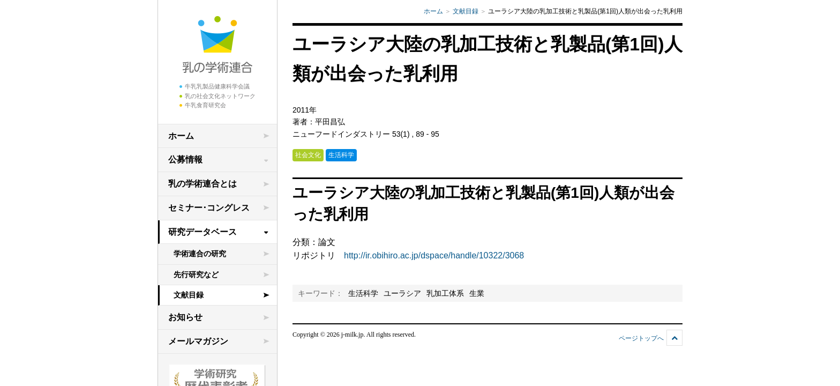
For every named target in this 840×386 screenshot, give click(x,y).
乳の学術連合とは (202, 183)
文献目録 (189, 295)
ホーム (181, 135)
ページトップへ (641, 338)
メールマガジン (198, 341)
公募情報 (185, 159)
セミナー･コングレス (209, 207)
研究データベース (202, 231)
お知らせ (185, 317)
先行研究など (196, 274)
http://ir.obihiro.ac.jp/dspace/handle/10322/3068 (434, 255)
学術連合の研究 (200, 253)
